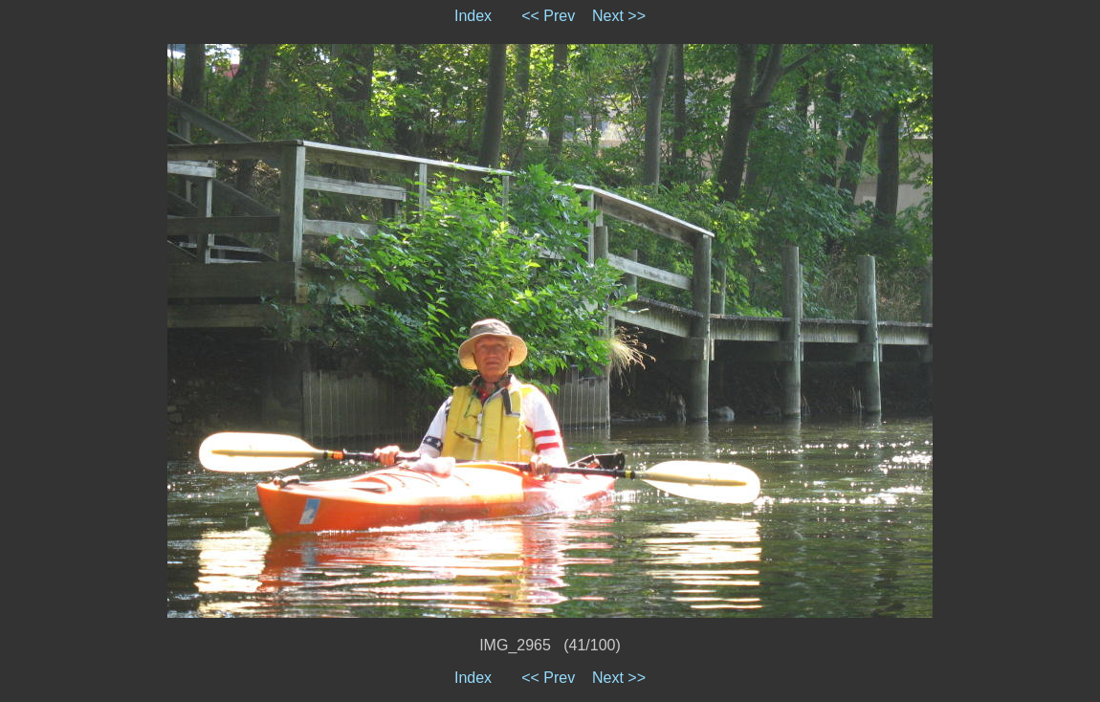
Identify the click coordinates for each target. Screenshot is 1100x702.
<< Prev (548, 16)
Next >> (619, 16)
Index (473, 16)
